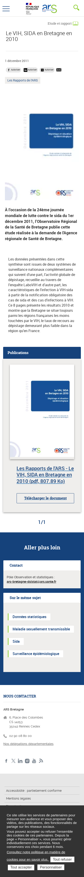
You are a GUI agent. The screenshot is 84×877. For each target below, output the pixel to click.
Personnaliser (51, 867)
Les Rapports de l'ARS (22, 81)
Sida (16, 641)
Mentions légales (18, 798)
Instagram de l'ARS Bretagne (27, 761)
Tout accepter (21, 867)
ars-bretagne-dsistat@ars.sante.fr (31, 581)
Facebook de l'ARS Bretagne (6, 761)
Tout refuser (62, 859)
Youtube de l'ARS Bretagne (34, 761)
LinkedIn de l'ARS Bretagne (20, 761)
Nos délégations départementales (28, 744)
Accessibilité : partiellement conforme (34, 790)
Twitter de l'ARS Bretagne (13, 761)
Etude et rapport (60, 23)
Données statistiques (29, 616)
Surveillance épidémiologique (36, 653)
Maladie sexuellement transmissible (41, 629)
